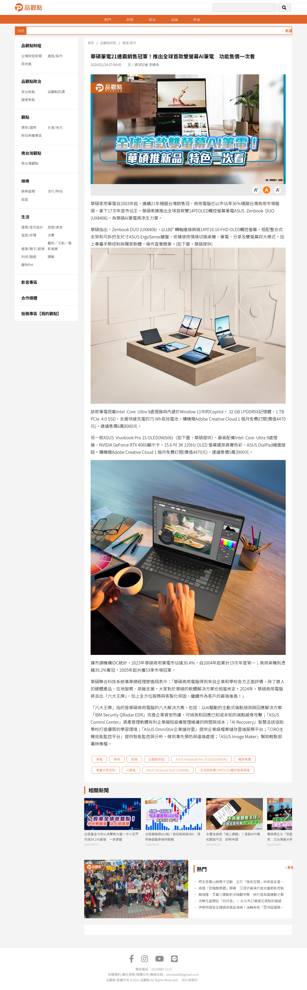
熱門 (107, 19)
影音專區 (29, 282)
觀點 (25, 117)
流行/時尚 (55, 191)
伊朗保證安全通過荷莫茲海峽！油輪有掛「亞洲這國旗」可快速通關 (242, 907)
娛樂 (25, 181)
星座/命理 (28, 235)
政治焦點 (28, 91)
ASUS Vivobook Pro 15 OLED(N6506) (201, 759)
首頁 (91, 42)
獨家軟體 (244, 759)
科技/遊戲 (28, 256)
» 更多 (289, 867)
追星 (24, 199)
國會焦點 (28, 99)
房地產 (26, 63)
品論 (174, 19)
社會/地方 (55, 127)
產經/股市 (55, 55)
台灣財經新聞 (31, 55)
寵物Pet (27, 264)
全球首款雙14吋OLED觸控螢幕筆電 (225, 770)
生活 (25, 216)
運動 (51, 256)
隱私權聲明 (190, 980)
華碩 (117, 759)
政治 (152, 19)
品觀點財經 (31, 45)
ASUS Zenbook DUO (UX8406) (168, 770)
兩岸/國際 (28, 127)
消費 (51, 235)
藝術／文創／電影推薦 (60, 245)
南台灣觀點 (31, 153)
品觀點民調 (56, 91)
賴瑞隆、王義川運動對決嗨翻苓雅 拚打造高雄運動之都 (241, 894)
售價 (134, 759)
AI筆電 (131, 770)
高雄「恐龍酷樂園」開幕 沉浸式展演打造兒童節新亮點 (241, 888)
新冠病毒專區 (31, 135)
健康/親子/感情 (33, 248)
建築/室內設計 (32, 227)
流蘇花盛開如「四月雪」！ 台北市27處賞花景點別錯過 (240, 900)
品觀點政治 (31, 81)
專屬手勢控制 (105, 770)
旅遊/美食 (55, 227)
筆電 (99, 759)
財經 (129, 19)
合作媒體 (29, 298)
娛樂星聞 (28, 191)
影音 (196, 19)
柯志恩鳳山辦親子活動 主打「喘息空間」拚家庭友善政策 (242, 881)
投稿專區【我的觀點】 (41, 313)
